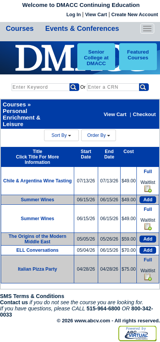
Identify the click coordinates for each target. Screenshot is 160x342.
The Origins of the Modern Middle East (37, 239)
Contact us (14, 302)
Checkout (144, 114)
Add (147, 199)
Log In (73, 14)
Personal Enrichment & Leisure (22, 117)
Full (148, 171)
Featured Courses (138, 55)
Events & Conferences (82, 28)
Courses (20, 28)
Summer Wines (37, 199)
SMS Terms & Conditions (32, 296)
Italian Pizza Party (37, 269)
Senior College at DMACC (96, 57)
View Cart (96, 14)
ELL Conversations (37, 250)
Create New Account (134, 14)
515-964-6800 (103, 308)
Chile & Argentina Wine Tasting (37, 181)
